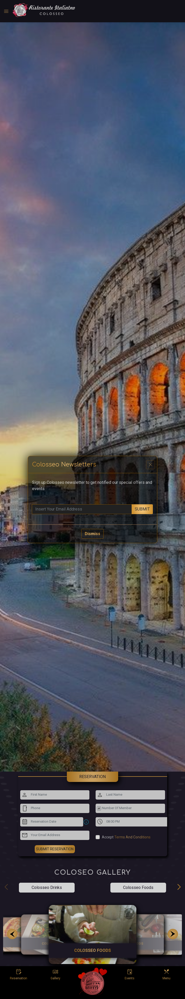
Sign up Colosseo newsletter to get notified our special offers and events (92, 485)
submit (142, 509)
